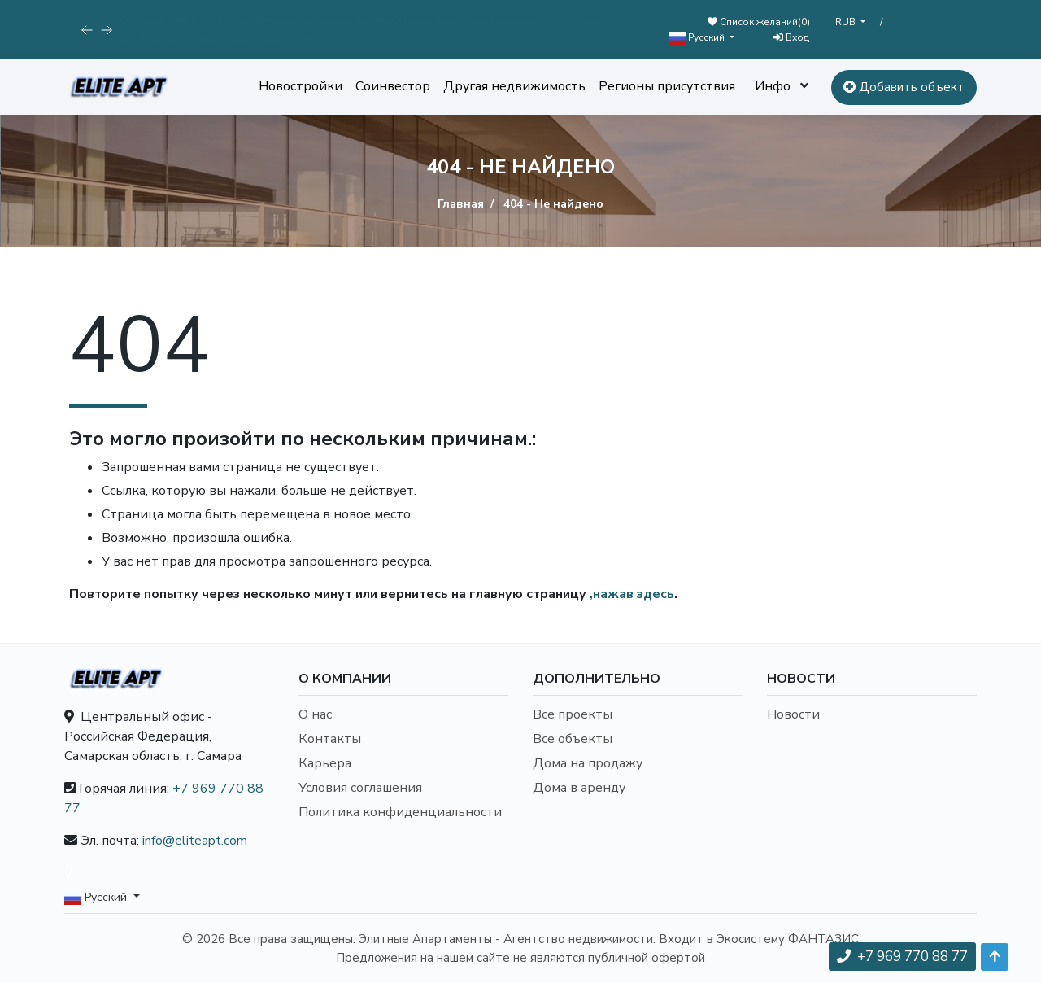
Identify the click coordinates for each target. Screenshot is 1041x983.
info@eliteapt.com (194, 841)
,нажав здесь (632, 594)
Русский (698, 38)
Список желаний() (759, 21)
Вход (791, 37)
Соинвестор (392, 86)
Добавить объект (904, 87)
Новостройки (300, 86)
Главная (461, 204)
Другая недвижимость (514, 86)
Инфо (773, 86)
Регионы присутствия (667, 86)
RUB (846, 21)
